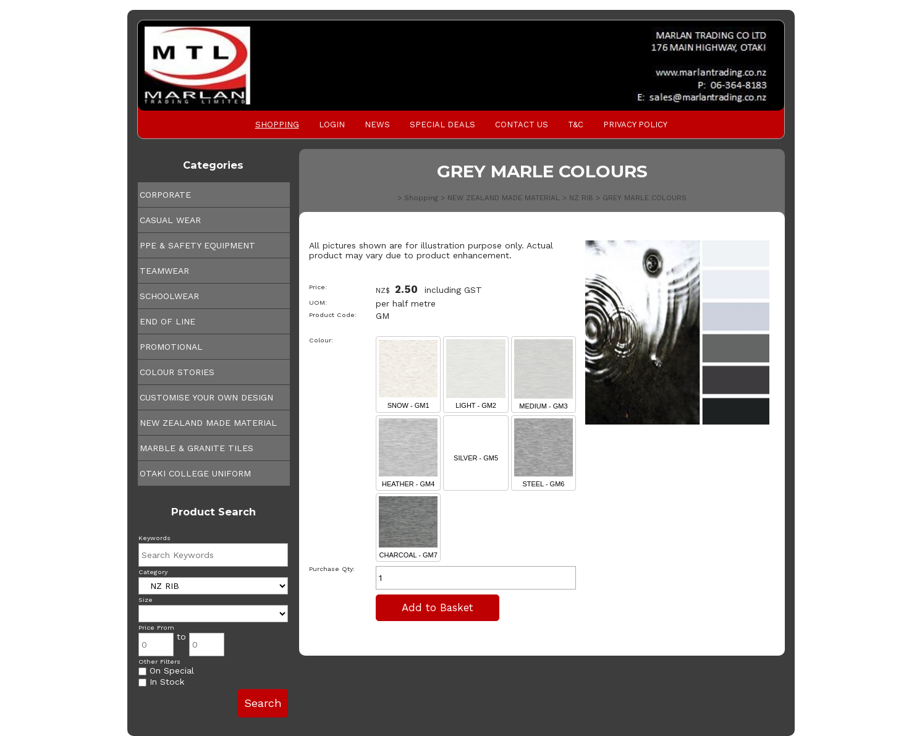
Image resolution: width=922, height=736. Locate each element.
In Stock (161, 682)
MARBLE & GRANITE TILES (196, 448)
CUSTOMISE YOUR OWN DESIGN (206, 397)
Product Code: (333, 315)
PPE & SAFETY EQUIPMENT (197, 245)
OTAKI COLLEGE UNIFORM (195, 473)
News (377, 124)
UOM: (318, 302)
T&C (575, 124)
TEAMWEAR (164, 271)
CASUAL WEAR (170, 220)
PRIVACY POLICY (635, 124)
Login (332, 124)
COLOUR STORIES (177, 372)
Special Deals (442, 124)
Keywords (154, 538)
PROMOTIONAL (171, 347)
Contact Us (521, 124)
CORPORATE (165, 195)
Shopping (277, 124)
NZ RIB (581, 197)
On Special (166, 670)
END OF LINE (167, 321)
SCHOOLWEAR (169, 296)
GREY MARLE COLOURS (645, 197)
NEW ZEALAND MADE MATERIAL (208, 423)
